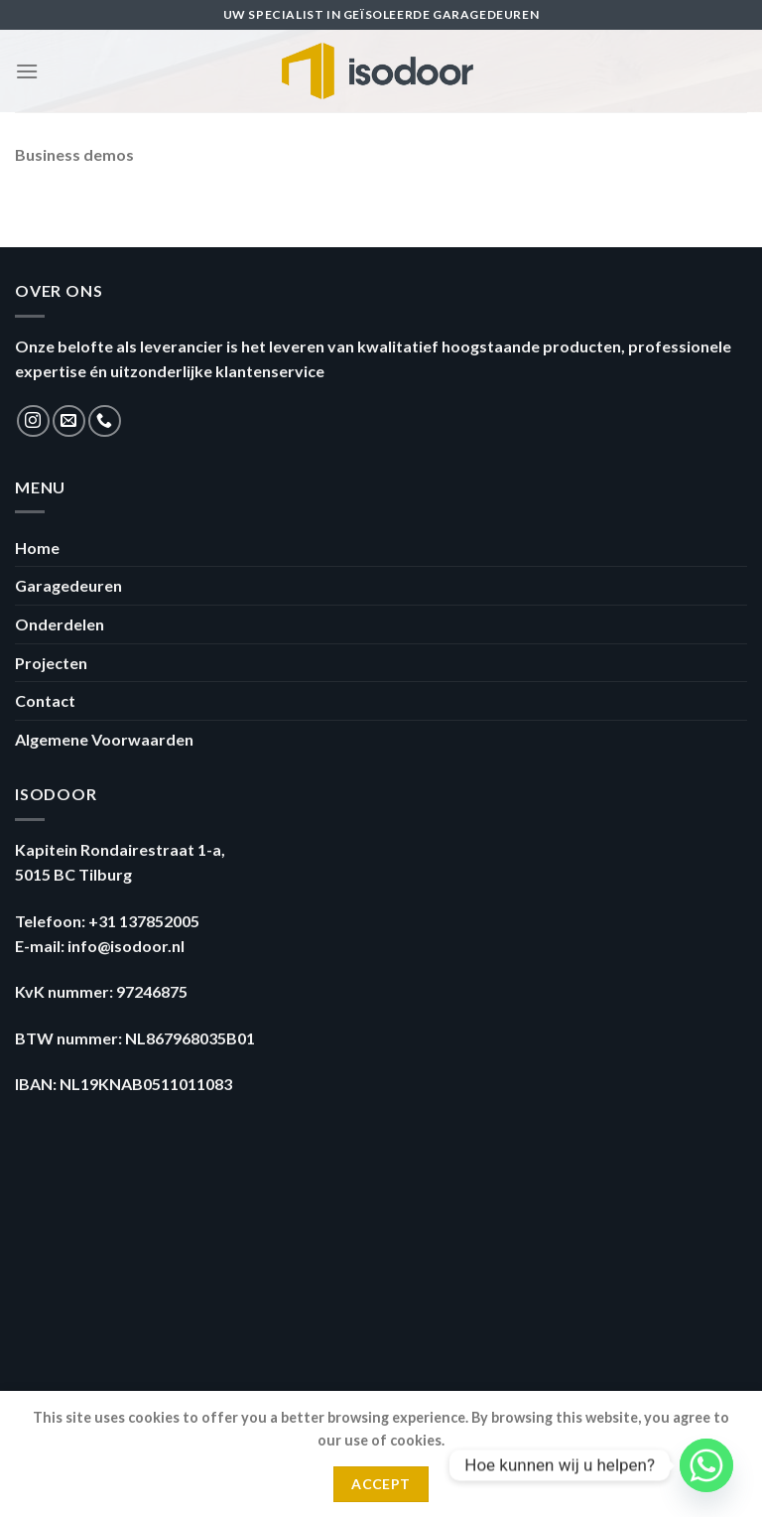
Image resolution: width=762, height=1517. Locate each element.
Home (37, 547)
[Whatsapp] (706, 1465)
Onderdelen (59, 624)
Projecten (51, 662)
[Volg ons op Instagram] (33, 421)
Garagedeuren (68, 585)
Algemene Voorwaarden (104, 739)
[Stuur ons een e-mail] (69, 421)
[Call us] (104, 421)
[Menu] (27, 71)
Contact (45, 700)
